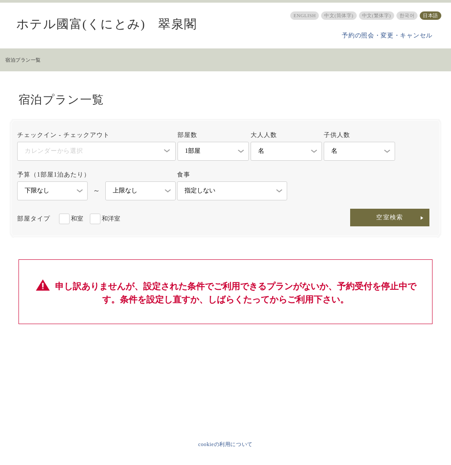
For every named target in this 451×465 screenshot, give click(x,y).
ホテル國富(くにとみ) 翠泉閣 (106, 24)
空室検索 (389, 217)
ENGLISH (304, 15)
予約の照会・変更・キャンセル (387, 35)
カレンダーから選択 (54, 151)
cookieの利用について (225, 444)
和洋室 (111, 218)
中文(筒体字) (338, 15)
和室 (77, 218)
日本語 (430, 15)
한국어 (407, 15)
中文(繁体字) (376, 15)
